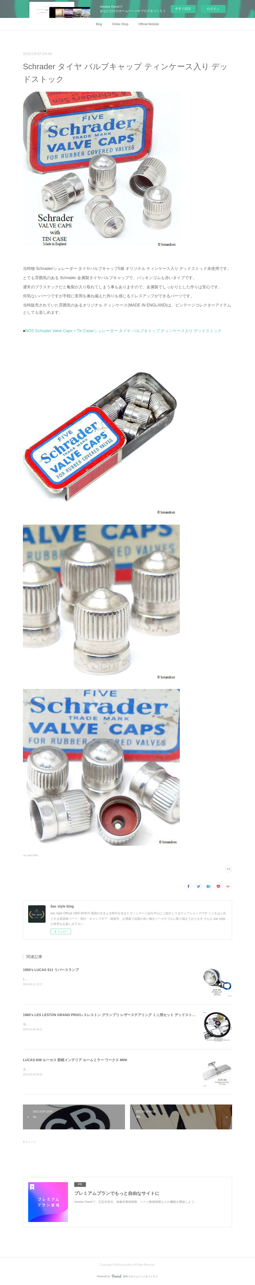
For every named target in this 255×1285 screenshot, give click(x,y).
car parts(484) (30, 855)
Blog (99, 24)
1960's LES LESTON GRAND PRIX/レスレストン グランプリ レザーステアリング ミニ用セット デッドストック (111, 1015)
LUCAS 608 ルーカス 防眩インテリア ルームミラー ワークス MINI (75, 1060)
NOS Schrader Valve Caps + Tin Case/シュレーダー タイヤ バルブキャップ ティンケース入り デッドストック (123, 331)
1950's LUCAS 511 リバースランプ (51, 970)
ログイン (213, 9)
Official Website (148, 24)
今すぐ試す (183, 8)
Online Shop (120, 24)
